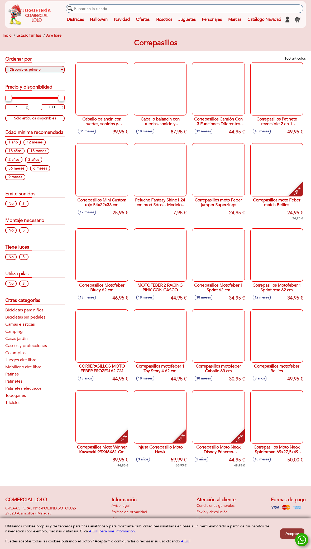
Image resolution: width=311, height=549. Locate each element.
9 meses (15, 177)
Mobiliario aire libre (23, 367)
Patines (12, 374)
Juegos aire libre (20, 360)
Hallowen (99, 19)
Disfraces (75, 19)
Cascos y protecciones (26, 346)
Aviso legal (121, 505)
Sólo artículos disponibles (35, 118)
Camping (14, 331)
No (10, 203)
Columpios (15, 353)
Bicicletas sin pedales (25, 317)
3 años (33, 159)
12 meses (34, 142)
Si (23, 203)
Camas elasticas (20, 324)
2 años (13, 159)
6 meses (40, 168)
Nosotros (164, 19)
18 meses (38, 150)
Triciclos (12, 403)
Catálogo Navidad (264, 19)
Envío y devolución (212, 511)
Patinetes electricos (23, 388)
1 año (13, 142)
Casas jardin (16, 338)
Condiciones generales (216, 505)
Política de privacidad (129, 511)
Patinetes (13, 381)
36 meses (16, 168)
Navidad (122, 19)
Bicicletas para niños (24, 310)
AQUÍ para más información (112, 531)
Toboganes (15, 395)
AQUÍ (185, 541)
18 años (14, 150)
